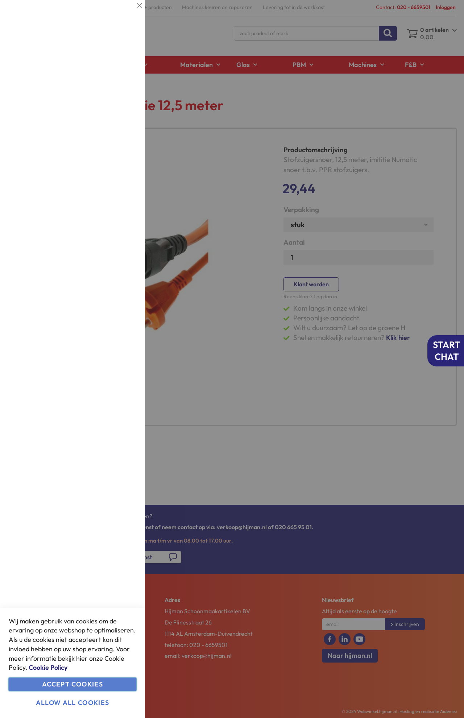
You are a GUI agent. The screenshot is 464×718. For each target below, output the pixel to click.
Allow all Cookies (72, 702)
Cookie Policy (48, 667)
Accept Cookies (72, 684)
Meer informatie (117, 74)
